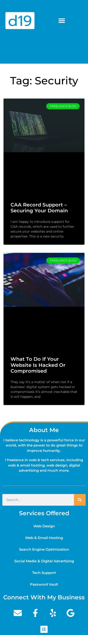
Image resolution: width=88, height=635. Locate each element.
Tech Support (44, 572)
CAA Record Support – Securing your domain (39, 207)
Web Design (44, 526)
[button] (61, 20)
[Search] (80, 500)
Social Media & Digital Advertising (44, 561)
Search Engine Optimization (44, 549)
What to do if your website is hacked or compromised (38, 365)
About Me (44, 429)
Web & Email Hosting (44, 537)
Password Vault (44, 584)
